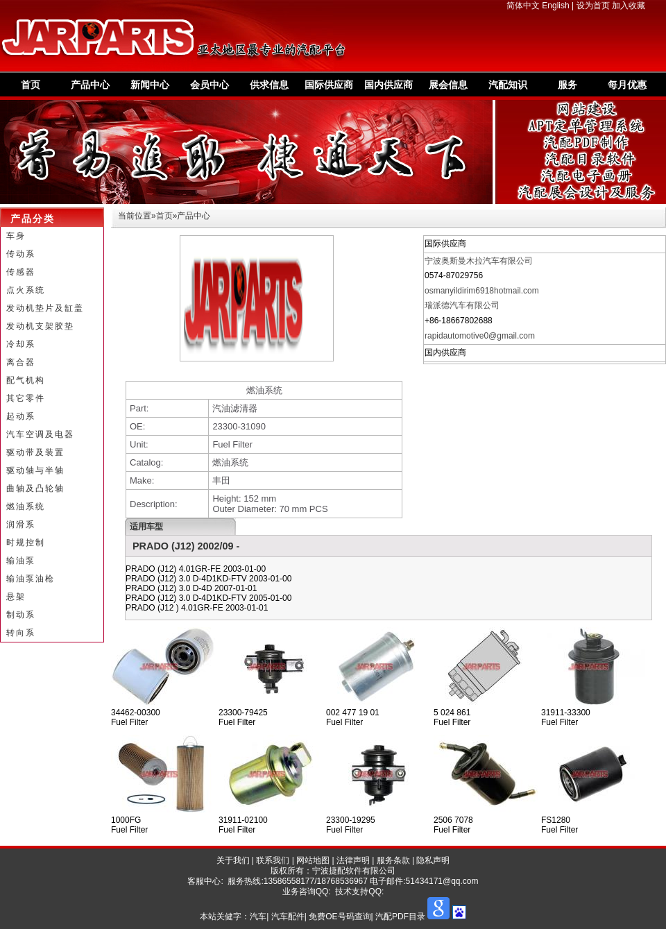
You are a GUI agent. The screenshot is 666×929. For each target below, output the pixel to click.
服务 (567, 84)
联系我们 (272, 860)
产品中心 (90, 84)
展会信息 (448, 84)
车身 (16, 236)
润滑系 (20, 524)
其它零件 (25, 398)
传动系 (20, 254)
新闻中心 (149, 84)
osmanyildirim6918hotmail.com (482, 291)
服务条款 (393, 860)
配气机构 (25, 380)
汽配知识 (507, 84)
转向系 (20, 633)
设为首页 (593, 5)
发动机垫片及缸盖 (45, 308)
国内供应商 (388, 84)
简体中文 (523, 5)
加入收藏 (628, 5)
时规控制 (25, 542)
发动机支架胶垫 (40, 326)
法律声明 (353, 860)
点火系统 (25, 290)
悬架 (16, 597)
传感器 (20, 272)
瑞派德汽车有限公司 (462, 305)
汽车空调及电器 (40, 434)
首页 (30, 84)
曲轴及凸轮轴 (35, 488)
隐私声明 (433, 860)
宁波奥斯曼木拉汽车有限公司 (479, 261)
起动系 (20, 416)
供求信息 (269, 84)
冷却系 (20, 344)
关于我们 (233, 860)
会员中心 (209, 84)
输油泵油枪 (30, 578)
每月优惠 (627, 84)
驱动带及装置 (35, 452)
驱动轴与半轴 (35, 470)
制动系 (20, 615)
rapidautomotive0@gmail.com (480, 336)
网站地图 (313, 860)
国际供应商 (329, 84)
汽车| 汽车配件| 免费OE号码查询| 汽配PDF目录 (337, 916)
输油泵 (20, 560)
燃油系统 (25, 506)
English (555, 5)
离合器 (20, 362)
